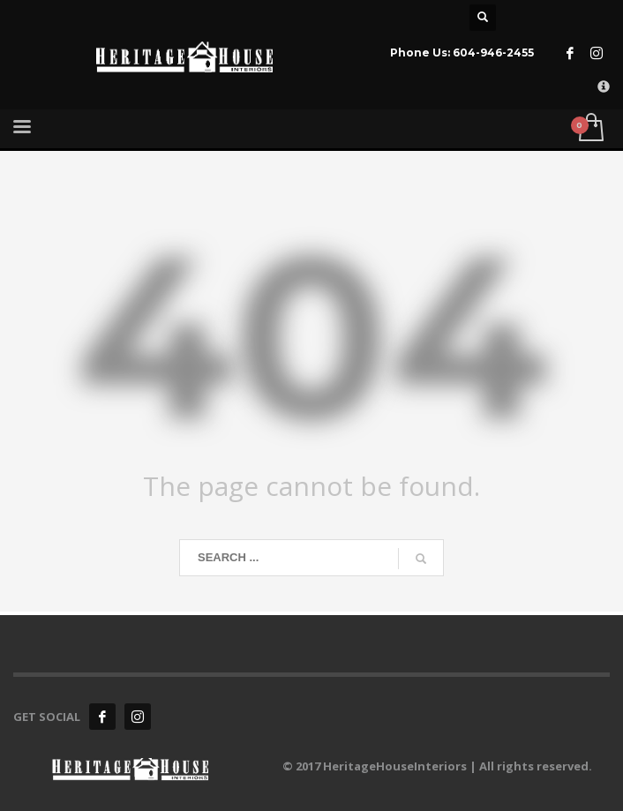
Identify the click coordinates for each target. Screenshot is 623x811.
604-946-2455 (493, 52)
